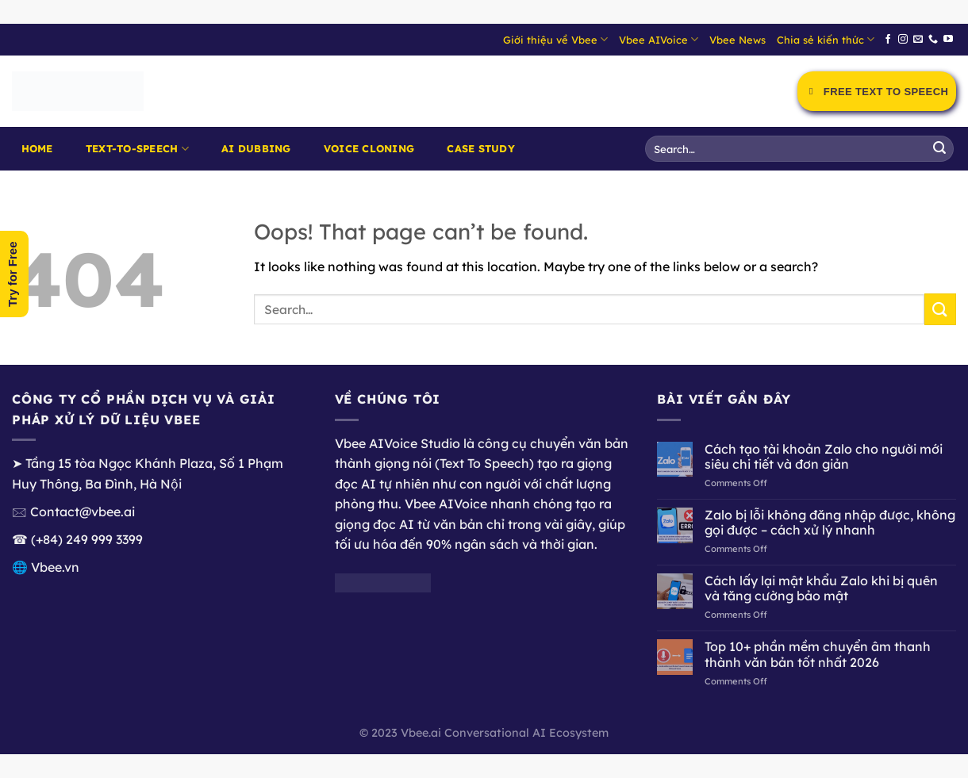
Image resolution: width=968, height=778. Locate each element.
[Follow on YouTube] (948, 39)
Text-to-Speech (137, 148)
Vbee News (737, 39)
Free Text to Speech (876, 92)
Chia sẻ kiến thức (825, 39)
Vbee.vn (55, 567)
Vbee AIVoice (658, 39)
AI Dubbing (256, 148)
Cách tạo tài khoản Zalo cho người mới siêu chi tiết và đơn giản (824, 457)
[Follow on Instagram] (903, 39)
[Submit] (939, 149)
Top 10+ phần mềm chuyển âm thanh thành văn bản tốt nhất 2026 (818, 654)
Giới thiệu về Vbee (555, 39)
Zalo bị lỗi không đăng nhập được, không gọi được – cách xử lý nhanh (830, 523)
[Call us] (933, 39)
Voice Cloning (369, 148)
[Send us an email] (918, 39)
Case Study (481, 148)
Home (37, 148)
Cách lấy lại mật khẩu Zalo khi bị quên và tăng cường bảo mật (821, 588)
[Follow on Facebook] (888, 39)
